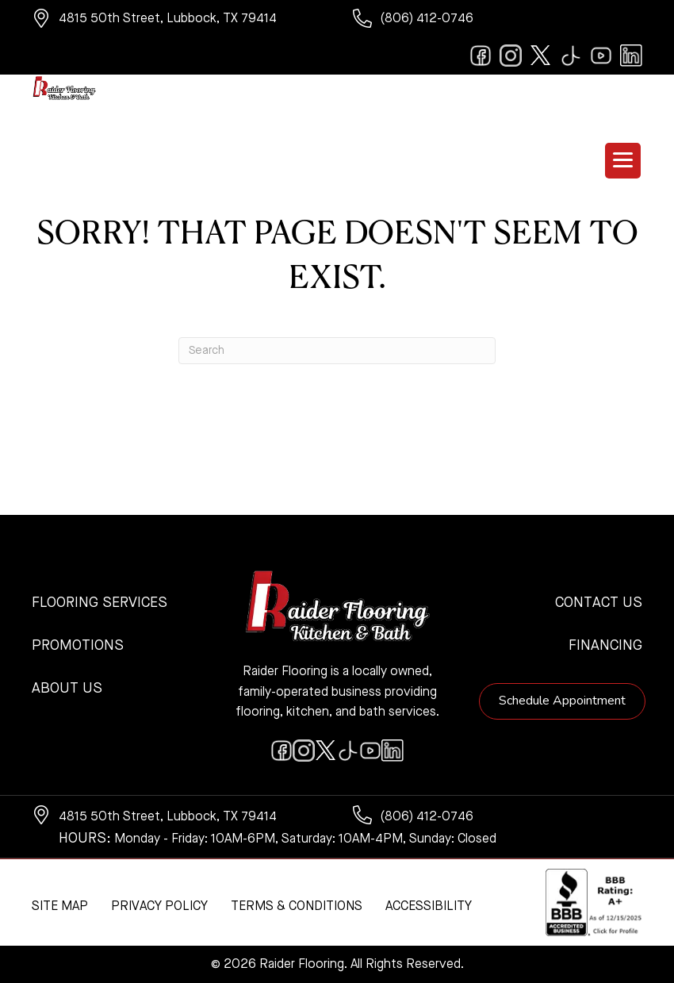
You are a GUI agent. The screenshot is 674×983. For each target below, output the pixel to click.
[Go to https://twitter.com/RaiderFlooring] (541, 55)
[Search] (337, 350)
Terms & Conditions (296, 906)
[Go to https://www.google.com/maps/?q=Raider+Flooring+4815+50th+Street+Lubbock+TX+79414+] (176, 20)
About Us (67, 689)
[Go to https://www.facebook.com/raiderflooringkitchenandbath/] (480, 55)
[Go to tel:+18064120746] (497, 20)
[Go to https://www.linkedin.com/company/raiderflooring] (631, 55)
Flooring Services (99, 603)
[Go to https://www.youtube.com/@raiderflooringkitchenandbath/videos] (601, 55)
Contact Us (598, 603)
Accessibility (428, 906)
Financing (605, 646)
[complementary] (115, 895)
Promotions (78, 646)
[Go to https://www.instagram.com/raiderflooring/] (511, 55)
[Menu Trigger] (623, 161)
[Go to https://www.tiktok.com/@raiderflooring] (571, 55)
